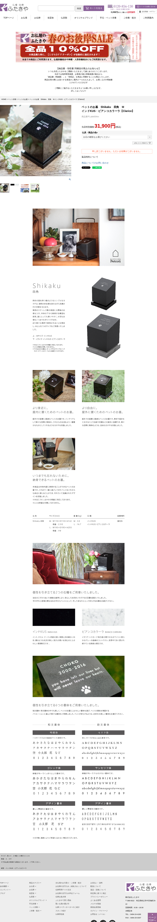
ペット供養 (12, 99)
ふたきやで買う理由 (63, 900)
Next (68, 141)
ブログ (2, 893)
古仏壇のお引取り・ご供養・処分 (68, 883)
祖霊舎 (51, 18)
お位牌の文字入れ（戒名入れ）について (71, 886)
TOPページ (8, 18)
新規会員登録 (95, 907)
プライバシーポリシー (99, 897)
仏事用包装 (60, 914)
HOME (3, 99)
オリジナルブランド (83, 18)
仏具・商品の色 (90, 132)
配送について (95, 886)
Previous (2, 141)
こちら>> (82, 91)
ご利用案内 (148, 18)
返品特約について (90, 157)
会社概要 (4, 886)
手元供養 (33, 904)
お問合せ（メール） (98, 914)
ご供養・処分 (130, 18)
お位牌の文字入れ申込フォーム (68, 893)
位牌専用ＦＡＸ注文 (63, 890)
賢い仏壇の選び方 (62, 904)
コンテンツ (5, 890)
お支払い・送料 (96, 883)
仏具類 (64, 18)
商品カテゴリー (35, 883)
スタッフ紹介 (61, 911)
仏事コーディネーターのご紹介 (68, 907)
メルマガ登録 (95, 904)
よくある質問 (95, 900)
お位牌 (37, 18)
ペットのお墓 (23, 99)
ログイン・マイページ (99, 911)
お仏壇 (24, 18)
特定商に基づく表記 (98, 893)
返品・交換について (98, 890)
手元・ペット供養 (108, 18)
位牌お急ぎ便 (61, 897)
